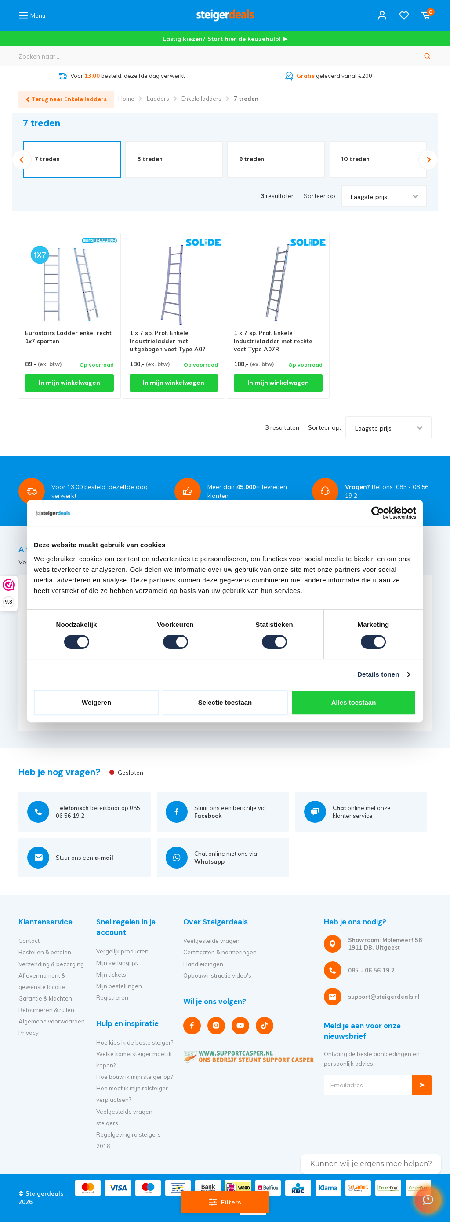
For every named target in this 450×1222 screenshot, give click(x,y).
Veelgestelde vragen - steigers (126, 1117)
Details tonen (378, 674)
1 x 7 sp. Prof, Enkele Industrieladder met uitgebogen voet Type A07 (168, 341)
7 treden (246, 98)
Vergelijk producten (122, 951)
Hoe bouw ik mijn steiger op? (134, 1076)
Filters (225, 1201)
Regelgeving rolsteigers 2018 (128, 1140)
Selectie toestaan (225, 702)
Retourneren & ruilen (46, 1009)
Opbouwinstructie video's (217, 975)
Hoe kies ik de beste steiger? (134, 1042)
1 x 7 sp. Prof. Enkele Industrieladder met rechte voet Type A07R (273, 341)
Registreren (112, 997)
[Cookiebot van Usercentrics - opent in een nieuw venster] (377, 512)
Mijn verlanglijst (117, 963)
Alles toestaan (353, 702)
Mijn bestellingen (119, 986)
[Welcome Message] (428, 1200)
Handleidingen (203, 964)
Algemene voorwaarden (51, 1021)
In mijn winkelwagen (69, 383)
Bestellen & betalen (44, 952)
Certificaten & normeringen (220, 952)
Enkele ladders (201, 98)
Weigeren (96, 702)
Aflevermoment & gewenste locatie (41, 981)
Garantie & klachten (45, 998)
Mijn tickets (111, 974)
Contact (29, 940)
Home (126, 98)
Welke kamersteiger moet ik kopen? (134, 1059)
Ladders (158, 98)
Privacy (28, 1032)
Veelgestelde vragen (211, 940)
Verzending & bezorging (51, 964)
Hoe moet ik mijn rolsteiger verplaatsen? (132, 1094)
